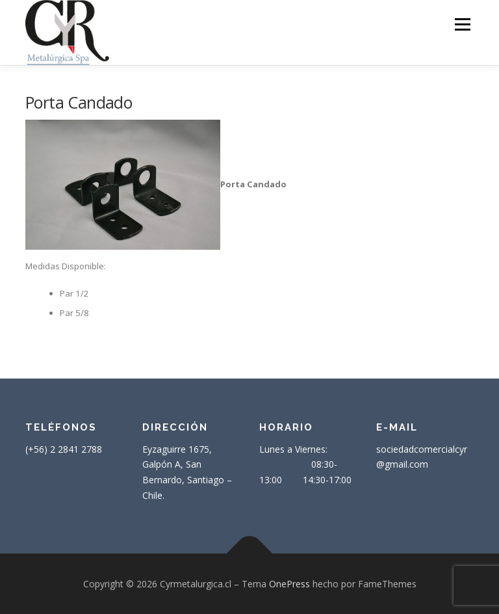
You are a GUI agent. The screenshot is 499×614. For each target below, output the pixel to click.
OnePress (289, 584)
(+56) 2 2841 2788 (63, 449)
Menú (462, 24)
